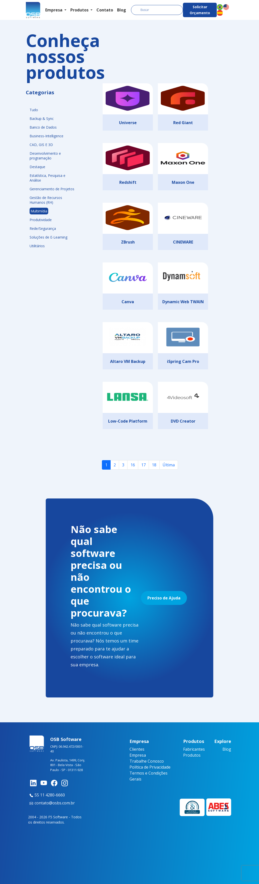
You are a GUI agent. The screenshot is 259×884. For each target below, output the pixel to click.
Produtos (192, 755)
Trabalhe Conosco (147, 761)
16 (132, 465)
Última (169, 465)
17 (143, 465)
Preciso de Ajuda (163, 598)
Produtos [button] (79, 10)
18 (154, 465)
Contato (104, 10)
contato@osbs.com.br (51, 803)
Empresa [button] (54, 10)
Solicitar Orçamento (200, 9)
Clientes (137, 749)
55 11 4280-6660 (46, 795)
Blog (121, 10)
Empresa (138, 755)
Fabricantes (194, 749)
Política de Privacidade (150, 767)
